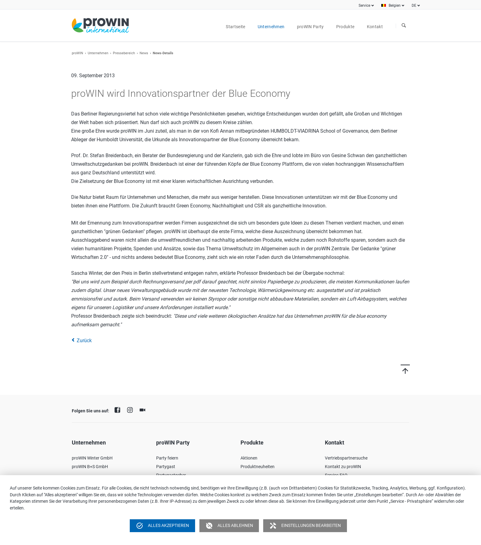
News (144, 53)
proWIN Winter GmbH (92, 458)
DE (414, 5)
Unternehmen (98, 53)
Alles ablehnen (229, 525)
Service (364, 5)
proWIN (77, 53)
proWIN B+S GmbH (90, 466)
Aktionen (248, 458)
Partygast (165, 466)
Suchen (403, 26)
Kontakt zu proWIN (343, 466)
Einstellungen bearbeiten (305, 525)
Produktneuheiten (257, 466)
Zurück (84, 340)
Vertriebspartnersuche (346, 458)
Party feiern (167, 458)
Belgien (395, 5)
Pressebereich (124, 53)
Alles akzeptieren (162, 525)
